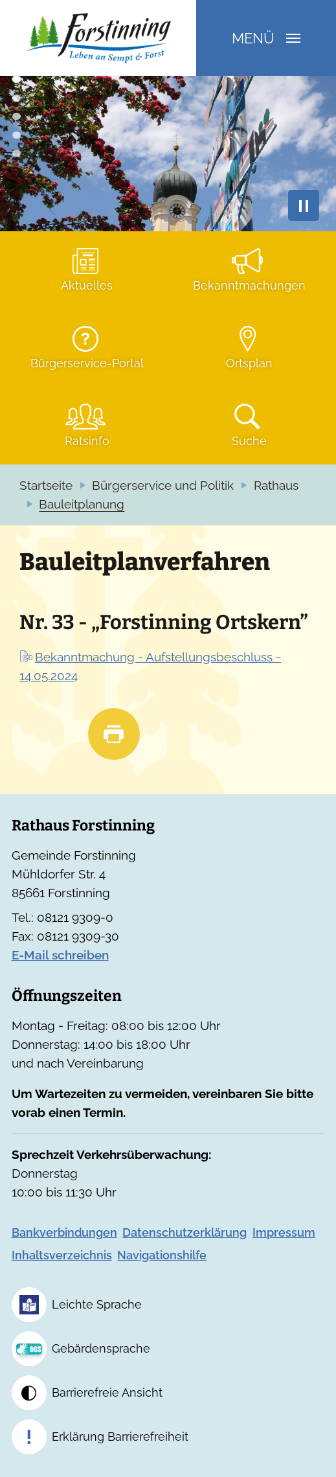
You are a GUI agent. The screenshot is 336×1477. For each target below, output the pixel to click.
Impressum (283, 1232)
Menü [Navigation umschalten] (266, 38)
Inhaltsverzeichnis (62, 1255)
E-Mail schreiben (60, 955)
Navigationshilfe (162, 1255)
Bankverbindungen (64, 1232)
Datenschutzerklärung (184, 1232)
